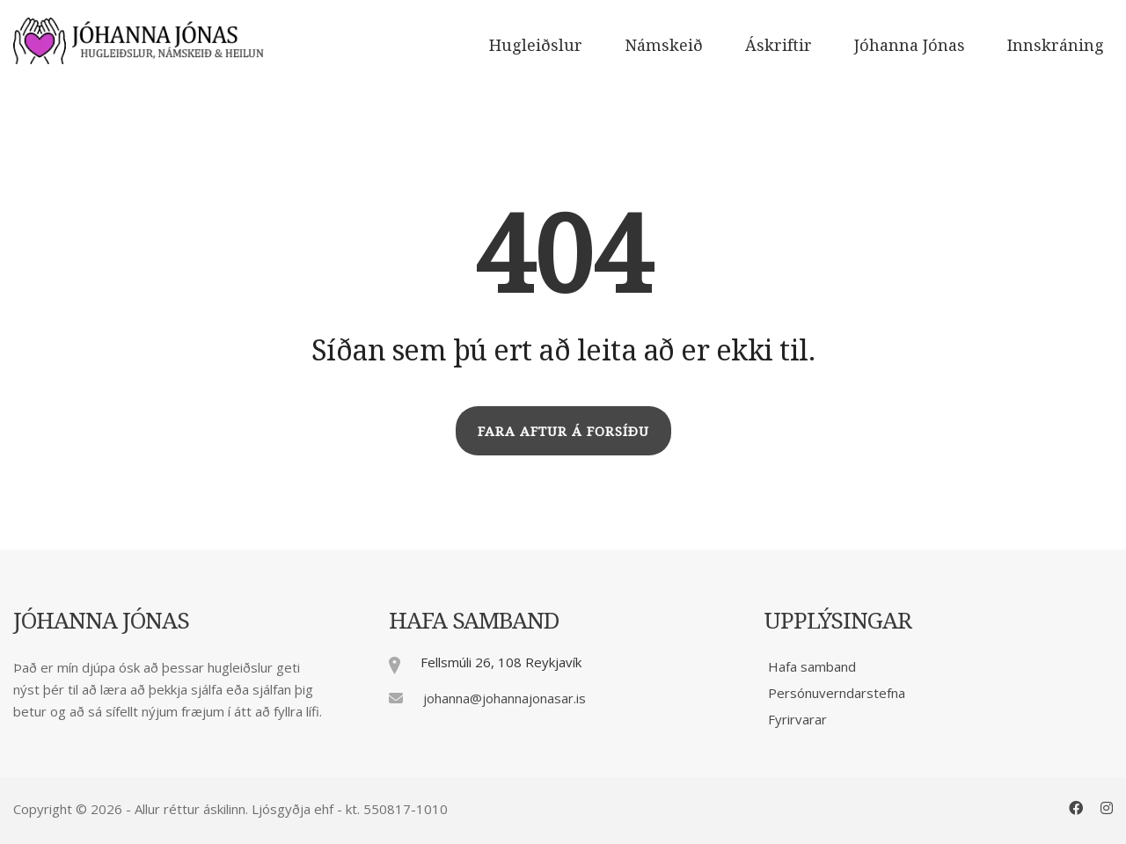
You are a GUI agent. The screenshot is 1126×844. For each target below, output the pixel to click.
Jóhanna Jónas (909, 44)
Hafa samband (812, 666)
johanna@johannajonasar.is (504, 698)
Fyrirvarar (797, 719)
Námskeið (664, 44)
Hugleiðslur (535, 44)
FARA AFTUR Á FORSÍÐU (563, 431)
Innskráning (1055, 44)
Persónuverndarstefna (836, 693)
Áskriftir (778, 44)
